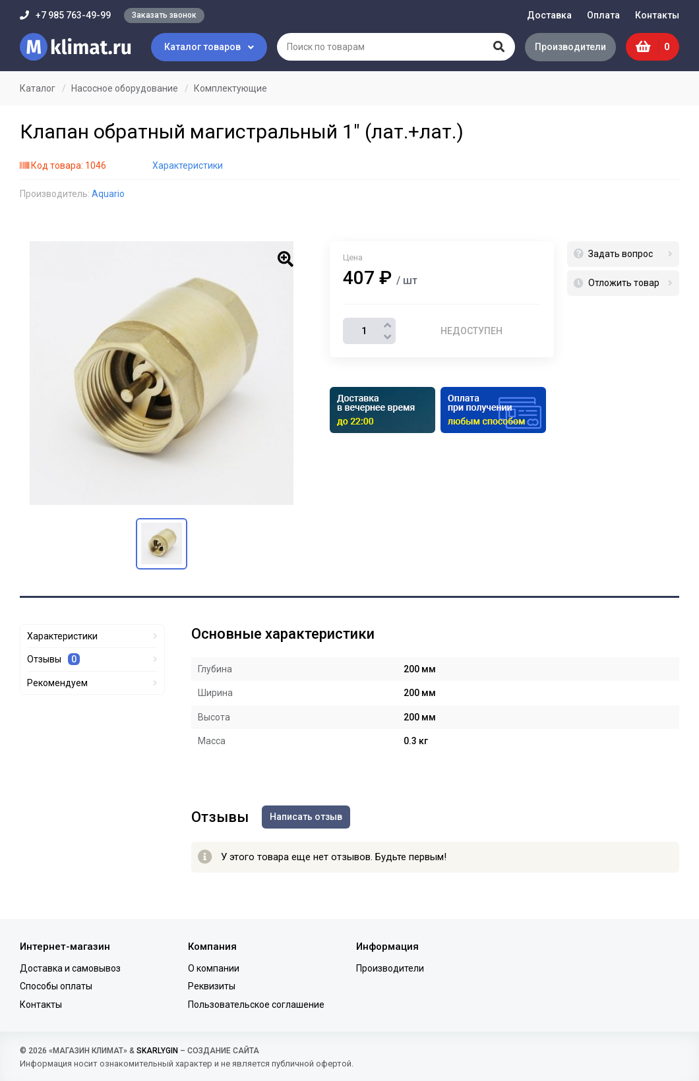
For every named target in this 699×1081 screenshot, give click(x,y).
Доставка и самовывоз (70, 968)
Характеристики (187, 165)
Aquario (108, 194)
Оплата (603, 15)
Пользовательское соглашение (256, 1004)
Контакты (657, 15)
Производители (570, 47)
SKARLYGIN (157, 1050)
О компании (213, 968)
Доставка (549, 15)
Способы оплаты (56, 986)
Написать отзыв (306, 816)
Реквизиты (211, 986)
